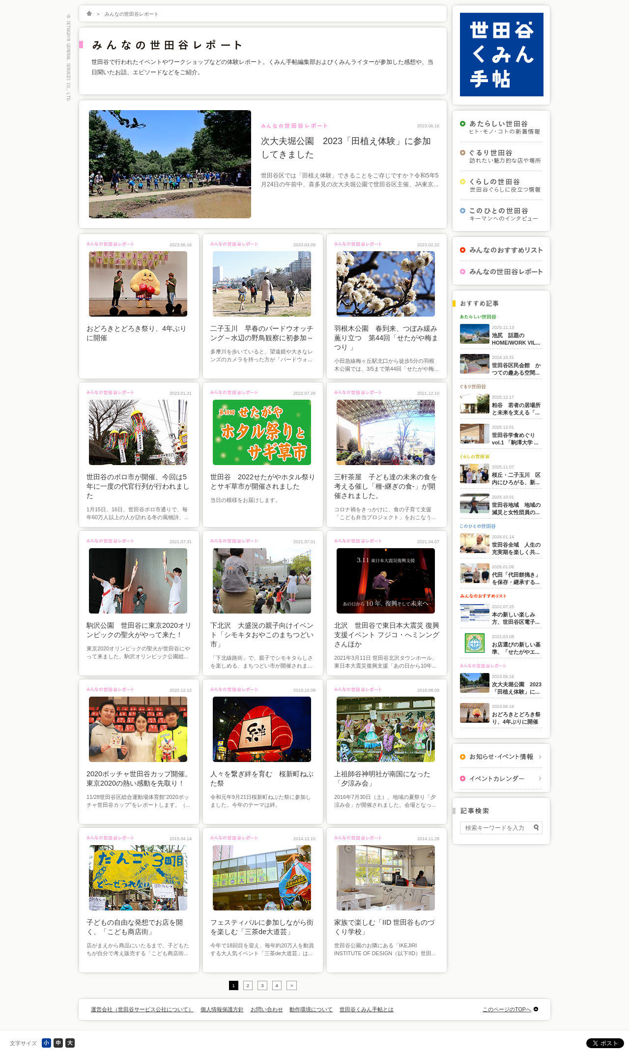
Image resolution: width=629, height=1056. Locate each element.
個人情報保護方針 (222, 1009)
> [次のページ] (291, 985)
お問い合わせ (267, 1009)
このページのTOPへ (507, 1009)
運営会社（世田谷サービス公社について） (142, 1009)
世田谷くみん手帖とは (367, 1009)
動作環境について (311, 1009)
